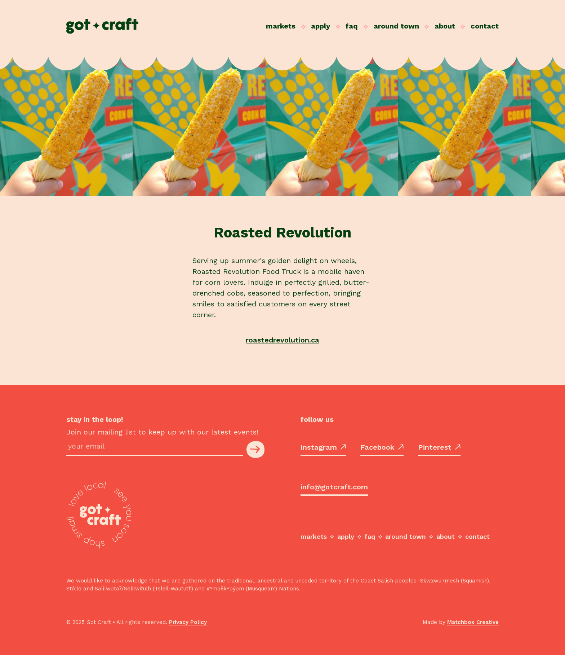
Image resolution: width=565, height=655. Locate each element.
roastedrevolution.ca (282, 340)
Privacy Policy (188, 622)
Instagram (323, 447)
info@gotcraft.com (334, 486)
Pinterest (439, 447)
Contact (485, 26)
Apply (320, 26)
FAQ (352, 26)
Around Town (396, 26)
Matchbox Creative (473, 622)
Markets (280, 26)
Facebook (382, 447)
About (445, 26)
